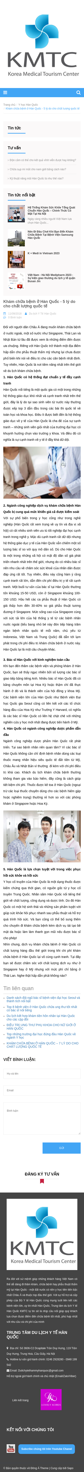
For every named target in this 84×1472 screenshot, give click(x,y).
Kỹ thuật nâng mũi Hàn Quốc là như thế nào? (36, 178)
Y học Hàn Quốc (28, 104)
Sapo (70, 1468)
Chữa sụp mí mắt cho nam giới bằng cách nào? (38, 169)
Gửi (61, 1148)
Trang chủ (9, 104)
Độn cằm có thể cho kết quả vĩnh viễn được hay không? (43, 160)
